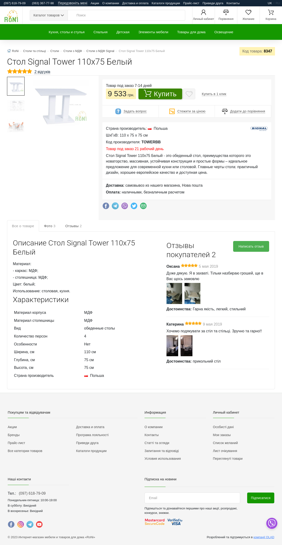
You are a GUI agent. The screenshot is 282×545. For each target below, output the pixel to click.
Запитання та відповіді (162, 451)
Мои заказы (222, 435)
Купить (160, 94)
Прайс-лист (191, 3)
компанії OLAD (263, 537)
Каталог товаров (46, 15)
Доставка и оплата (135, 3)
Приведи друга (212, 3)
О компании (110, 3)
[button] (58, 101)
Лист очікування (225, 451)
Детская (123, 32)
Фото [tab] (49, 226)
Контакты (233, 3)
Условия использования (163, 458)
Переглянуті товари (228, 458)
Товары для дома (191, 32)
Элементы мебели (153, 32)
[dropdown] (271, 523)
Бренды (14, 435)
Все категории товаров (25, 451)
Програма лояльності (92, 435)
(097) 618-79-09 (32, 493)
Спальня (101, 32)
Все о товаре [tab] (23, 226)
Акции (95, 3)
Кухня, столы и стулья (66, 32)
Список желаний (225, 443)
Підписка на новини (161, 479)
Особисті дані (223, 427)
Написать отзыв (251, 246)
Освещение (223, 32)
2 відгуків (42, 72)
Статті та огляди (157, 443)
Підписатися (261, 498)
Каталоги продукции (166, 3)
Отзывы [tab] (73, 226)
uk (270, 3)
